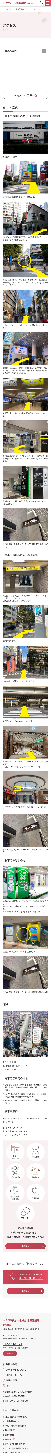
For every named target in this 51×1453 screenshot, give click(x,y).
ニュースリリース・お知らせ (16, 1400)
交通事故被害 (10, 1421)
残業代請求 (9, 1435)
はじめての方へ (14, 1374)
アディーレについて (16, 1369)
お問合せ (25, 1246)
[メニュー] (48, 3)
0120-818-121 (31, 1278)
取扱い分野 (11, 1364)
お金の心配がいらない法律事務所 (18, 1391)
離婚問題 (8, 1430)
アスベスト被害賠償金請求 (15, 1448)
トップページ (6, 9)
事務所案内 (20, 9)
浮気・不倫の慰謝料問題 (14, 1425)
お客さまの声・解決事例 (14, 1396)
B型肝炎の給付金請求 (13, 1444)
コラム (9, 1385)
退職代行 (8, 1439)
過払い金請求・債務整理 (14, 1416)
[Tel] (41, 3)
